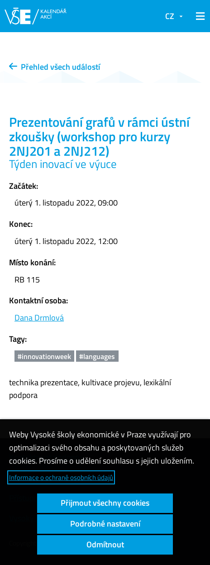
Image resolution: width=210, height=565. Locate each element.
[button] (198, 16)
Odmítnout (105, 544)
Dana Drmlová (39, 317)
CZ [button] (169, 16)
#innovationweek (44, 356)
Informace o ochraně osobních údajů (61, 477)
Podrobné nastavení (105, 523)
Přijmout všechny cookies (105, 503)
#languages (97, 356)
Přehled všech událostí (54, 67)
